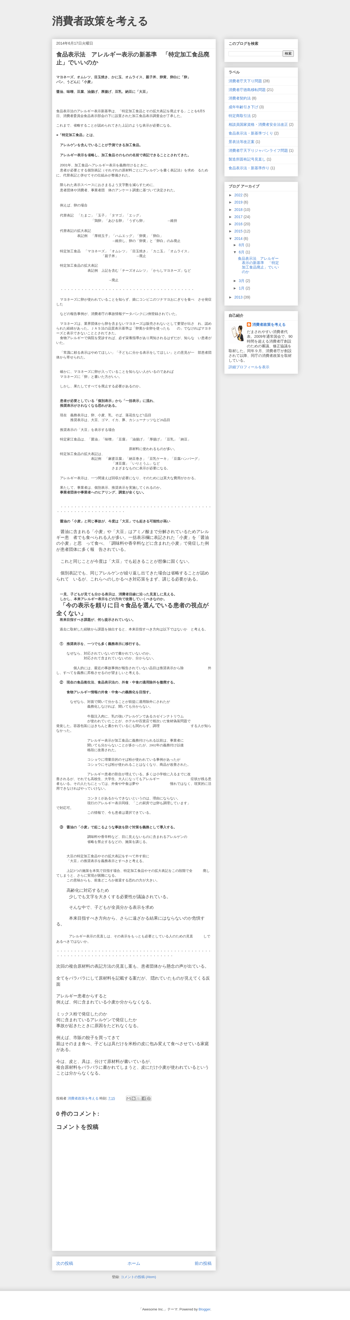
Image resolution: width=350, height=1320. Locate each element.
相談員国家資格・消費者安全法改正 (258, 124)
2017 (239, 217)
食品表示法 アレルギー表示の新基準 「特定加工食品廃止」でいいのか (258, 265)
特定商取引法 (240, 116)
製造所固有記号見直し (247, 159)
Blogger (204, 1309)
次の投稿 (64, 1263)
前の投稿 (203, 1263)
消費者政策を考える (100, 21)
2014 (239, 238)
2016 (239, 224)
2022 (239, 195)
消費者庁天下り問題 (245, 81)
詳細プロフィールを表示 (249, 367)
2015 (239, 231)
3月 (242, 281)
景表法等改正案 (242, 142)
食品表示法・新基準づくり (251, 133)
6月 (242, 252)
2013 (239, 297)
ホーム (134, 1263)
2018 (239, 209)
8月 (242, 245)
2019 (239, 202)
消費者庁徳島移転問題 (247, 90)
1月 (242, 288)
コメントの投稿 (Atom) (138, 1277)
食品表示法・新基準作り (249, 168)
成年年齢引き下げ (243, 107)
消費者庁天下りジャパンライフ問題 (258, 150)
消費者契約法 (240, 98)
